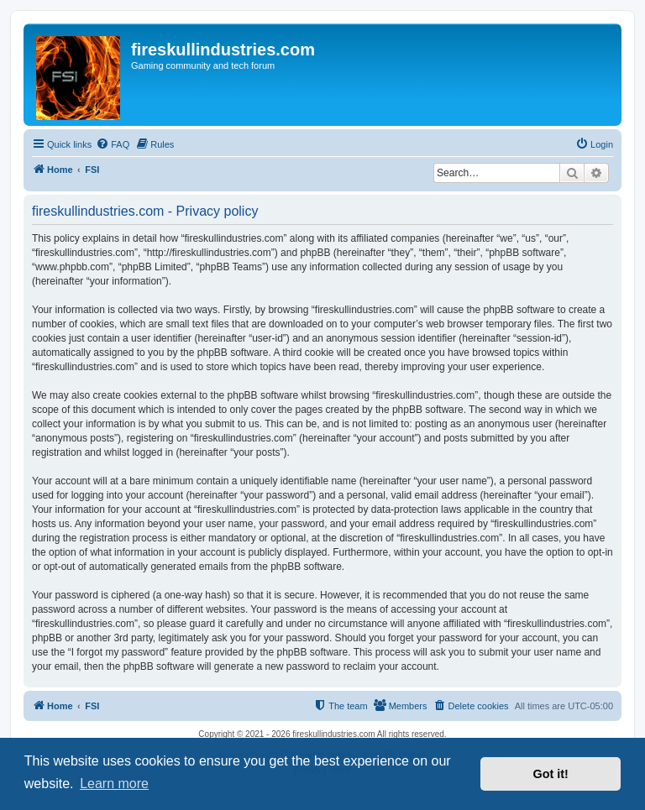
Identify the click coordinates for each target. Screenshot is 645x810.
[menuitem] (112, 144)
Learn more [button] (114, 783)
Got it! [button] (551, 774)
